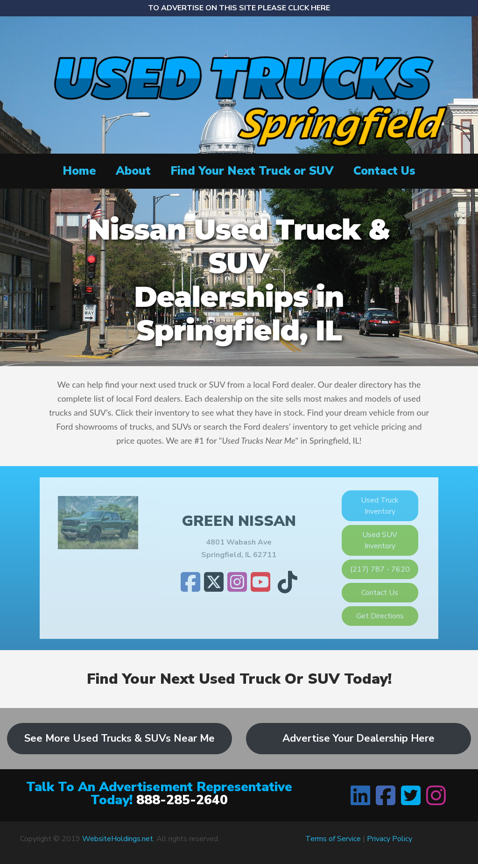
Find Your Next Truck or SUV (252, 171)
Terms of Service (333, 839)
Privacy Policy (389, 839)
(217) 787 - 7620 (380, 569)
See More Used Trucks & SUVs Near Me (119, 738)
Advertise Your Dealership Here (358, 738)
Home (79, 171)
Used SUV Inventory (379, 540)
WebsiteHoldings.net (117, 839)
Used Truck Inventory (380, 506)
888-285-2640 (182, 800)
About (133, 171)
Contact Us (384, 171)
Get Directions (380, 616)
